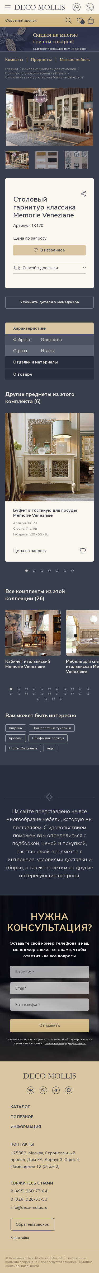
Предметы (41, 59)
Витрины (15, 728)
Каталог (20, 1106)
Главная (11, 69)
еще (50, 748)
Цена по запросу (29, 238)
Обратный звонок (32, 1224)
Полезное (22, 1117)
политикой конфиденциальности (65, 1043)
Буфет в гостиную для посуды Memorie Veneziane (45, 512)
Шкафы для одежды (48, 738)
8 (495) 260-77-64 (29, 1191)
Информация (26, 1127)
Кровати (15, 738)
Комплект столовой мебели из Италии (36, 74)
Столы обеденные (23, 748)
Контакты (22, 1144)
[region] (49, 160)
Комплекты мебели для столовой (49, 69)
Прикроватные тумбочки (51, 728)
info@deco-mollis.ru (29, 1207)
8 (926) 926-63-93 (29, 1199)
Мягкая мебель (75, 59)
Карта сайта (20, 1238)
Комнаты (14, 59)
